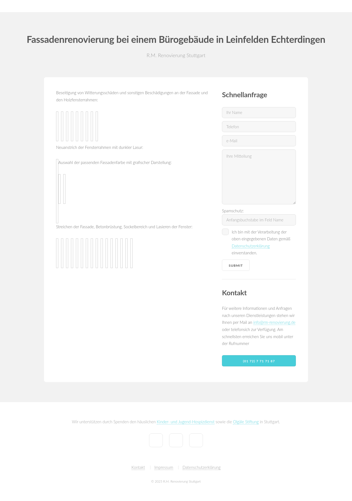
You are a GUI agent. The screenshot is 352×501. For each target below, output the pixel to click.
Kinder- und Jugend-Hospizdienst (186, 421)
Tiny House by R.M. (284, 6)
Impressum (163, 467)
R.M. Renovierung (20, 6)
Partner (339, 6)
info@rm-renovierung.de (274, 322)
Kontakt (317, 6)
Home (196, 6)
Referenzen (248, 6)
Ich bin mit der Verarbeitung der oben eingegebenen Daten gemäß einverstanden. (261, 242)
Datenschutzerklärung (251, 246)
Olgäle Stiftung (245, 421)
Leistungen (220, 6)
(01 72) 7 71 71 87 (259, 361)
